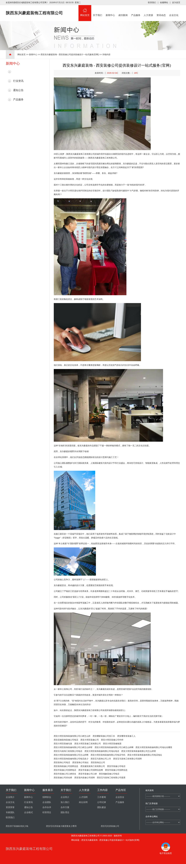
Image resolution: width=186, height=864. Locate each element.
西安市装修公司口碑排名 (65, 774)
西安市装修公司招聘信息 (116, 770)
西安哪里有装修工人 (126, 736)
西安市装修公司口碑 (87, 774)
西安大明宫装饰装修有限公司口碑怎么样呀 (73, 747)
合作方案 (65, 807)
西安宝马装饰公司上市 (101, 759)
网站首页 (84, 10)
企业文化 (174, 10)
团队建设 (101, 807)
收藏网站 (164, 2)
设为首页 (176, 2)
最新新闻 (18, 71)
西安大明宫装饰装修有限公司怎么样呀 (138, 751)
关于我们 (97, 10)
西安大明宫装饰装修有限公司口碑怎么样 (72, 736)
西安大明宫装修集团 (112, 743)
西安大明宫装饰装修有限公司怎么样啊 (71, 755)
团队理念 (65, 812)
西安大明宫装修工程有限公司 (87, 743)
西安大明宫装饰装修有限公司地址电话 (102, 751)
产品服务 (135, 10)
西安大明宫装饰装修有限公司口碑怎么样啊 (114, 747)
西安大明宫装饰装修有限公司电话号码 (108, 755)
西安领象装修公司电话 (109, 774)
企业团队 (46, 802)
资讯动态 (161, 10)
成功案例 (123, 10)
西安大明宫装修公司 (90, 740)
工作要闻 (101, 797)
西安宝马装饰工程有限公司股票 (111, 777)
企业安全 (120, 797)
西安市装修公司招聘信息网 (90, 770)
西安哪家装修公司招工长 (104, 736)
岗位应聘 (83, 802)
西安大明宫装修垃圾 (63, 743)
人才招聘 (83, 797)
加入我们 (65, 802)
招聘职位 (46, 797)
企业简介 (10, 797)
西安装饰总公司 (98, 762)
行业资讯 (18, 80)
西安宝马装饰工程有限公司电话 (68, 751)
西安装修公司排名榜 (63, 777)
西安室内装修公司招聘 (84, 777)
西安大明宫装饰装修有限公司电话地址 (144, 755)
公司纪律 (101, 802)
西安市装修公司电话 (116, 766)
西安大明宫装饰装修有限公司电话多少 (71, 759)
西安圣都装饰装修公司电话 (66, 740)
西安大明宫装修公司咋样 (112, 740)
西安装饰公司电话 (62, 762)
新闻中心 (110, 10)
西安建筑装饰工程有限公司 (93, 766)
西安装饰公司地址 (80, 762)
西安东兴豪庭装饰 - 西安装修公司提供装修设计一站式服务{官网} (70, 54)
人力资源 (148, 10)
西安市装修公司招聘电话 (65, 770)
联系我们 (152, 2)
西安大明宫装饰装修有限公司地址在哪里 (154, 747)
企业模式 (28, 812)
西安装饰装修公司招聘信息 (66, 766)
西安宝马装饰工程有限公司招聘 (127, 759)
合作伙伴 (46, 807)
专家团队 (10, 812)
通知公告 (18, 90)
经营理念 (46, 812)
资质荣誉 (10, 807)
